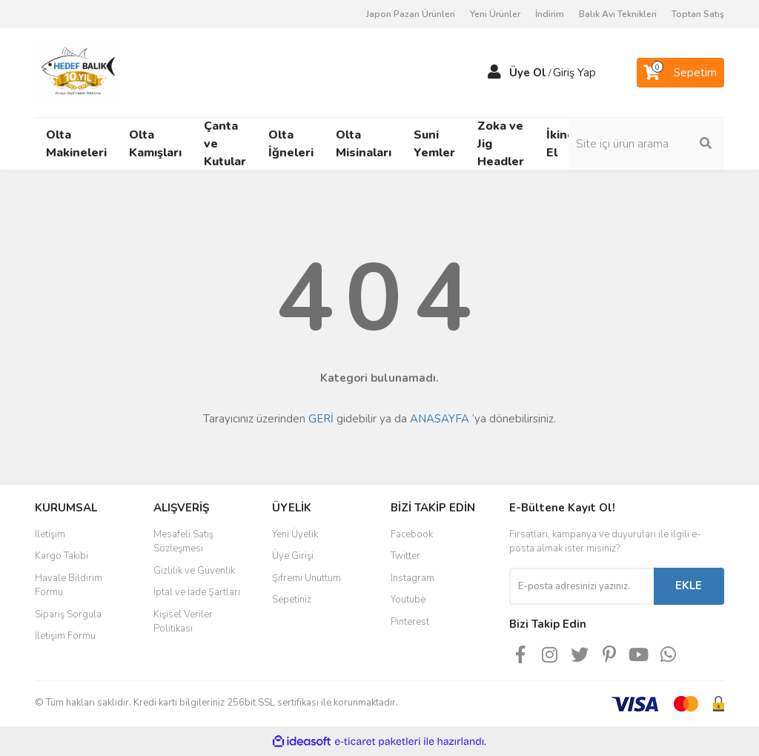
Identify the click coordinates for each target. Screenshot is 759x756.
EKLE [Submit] (688, 585)
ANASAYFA (439, 418)
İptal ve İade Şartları (196, 592)
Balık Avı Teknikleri (618, 14)
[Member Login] (494, 73)
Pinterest (410, 622)
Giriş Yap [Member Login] (574, 72)
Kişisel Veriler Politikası (183, 622)
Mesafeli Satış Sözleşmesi (183, 542)
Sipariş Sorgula (68, 614)
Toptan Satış (698, 14)
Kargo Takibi (61, 556)
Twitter (405, 556)
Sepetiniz (291, 599)
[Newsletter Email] (581, 586)
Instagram (412, 578)
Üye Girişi (293, 556)
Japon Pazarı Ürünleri (410, 14)
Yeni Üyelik (295, 534)
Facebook (412, 534)
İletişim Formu (65, 636)
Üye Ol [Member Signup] (527, 72)
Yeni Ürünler (495, 14)
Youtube (408, 599)
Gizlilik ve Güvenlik (194, 570)
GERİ (321, 418)
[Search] (646, 144)
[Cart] (680, 72)
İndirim (549, 14)
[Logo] (78, 72)
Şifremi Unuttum (306, 578)
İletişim (50, 534)
